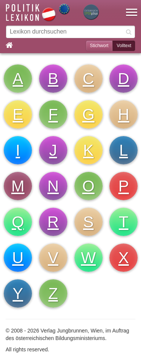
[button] (131, 7)
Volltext (124, 45)
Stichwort (99, 45)
